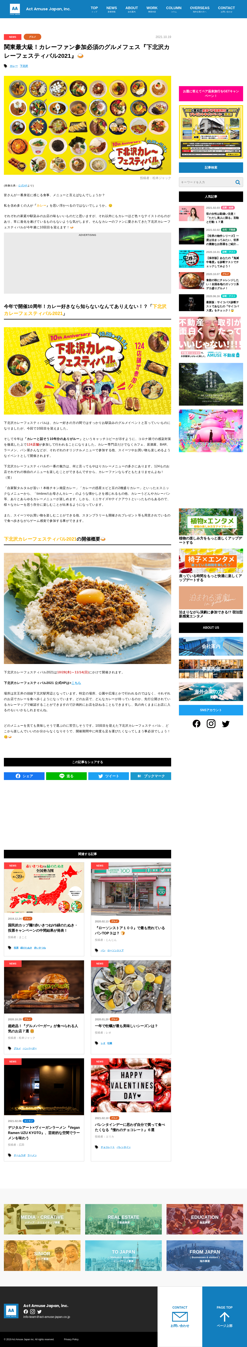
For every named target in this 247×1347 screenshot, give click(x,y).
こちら (76, 683)
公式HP (22, 185)
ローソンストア (115, 950)
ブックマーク (151, 776)
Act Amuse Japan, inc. (39, 9)
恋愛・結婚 (227, 207)
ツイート (108, 776)
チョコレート (108, 1147)
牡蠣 (109, 1043)
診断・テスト (228, 252)
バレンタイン (124, 1147)
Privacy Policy (71, 1339)
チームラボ (19, 1155)
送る (66, 776)
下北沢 (24, 66)
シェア (24, 776)
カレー (14, 66)
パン (103, 950)
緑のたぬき (26, 947)
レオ (103, 1043)
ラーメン (32, 1155)
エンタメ (28, 1121)
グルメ (32, 36)
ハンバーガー (30, 1048)
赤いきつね (40, 947)
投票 (16, 947)
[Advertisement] (87, 264)
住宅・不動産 (228, 230)
